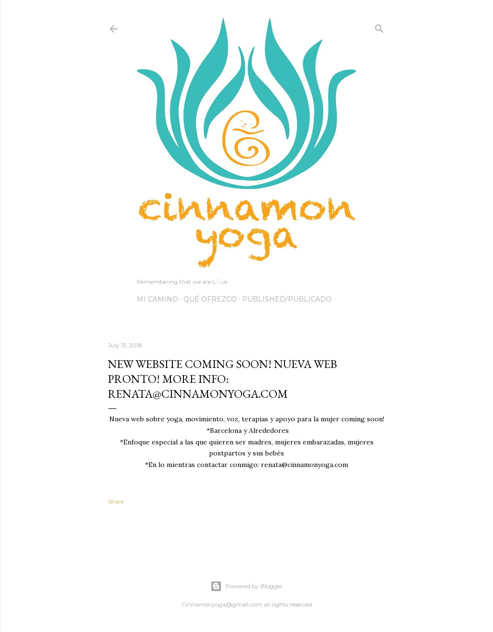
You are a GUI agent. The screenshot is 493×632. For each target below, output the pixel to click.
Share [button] (116, 501)
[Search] (379, 26)
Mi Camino (157, 299)
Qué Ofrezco (210, 299)
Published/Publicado (287, 299)
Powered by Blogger (246, 586)
